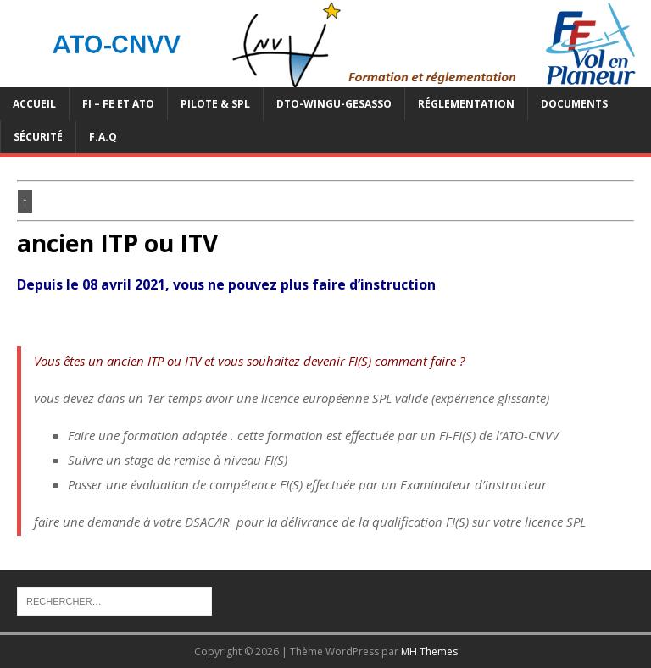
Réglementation (466, 104)
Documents (574, 104)
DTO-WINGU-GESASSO (334, 104)
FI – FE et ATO (118, 104)
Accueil (34, 104)
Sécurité (38, 137)
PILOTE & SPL (215, 104)
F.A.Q (103, 137)
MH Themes (429, 651)
